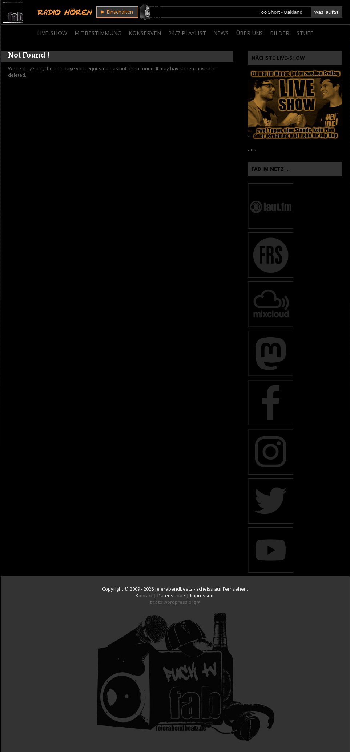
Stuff (305, 32)
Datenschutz (171, 595)
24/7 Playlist (187, 32)
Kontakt (144, 595)
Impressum (202, 595)
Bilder (279, 32)
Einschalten (117, 11)
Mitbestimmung (98, 32)
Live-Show (52, 32)
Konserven (145, 32)
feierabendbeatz (174, 589)
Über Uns (249, 32)
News (221, 32)
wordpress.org (180, 602)
